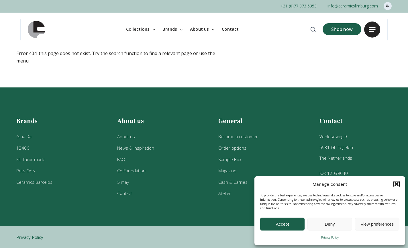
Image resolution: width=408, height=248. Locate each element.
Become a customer (238, 136)
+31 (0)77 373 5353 (298, 6)
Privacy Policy (330, 237)
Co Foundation (131, 170)
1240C (22, 148)
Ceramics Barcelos (34, 182)
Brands (169, 29)
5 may (123, 182)
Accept (282, 224)
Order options (232, 148)
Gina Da (24, 136)
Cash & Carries (233, 182)
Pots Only (25, 170)
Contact (230, 29)
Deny (330, 224)
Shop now (342, 29)
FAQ (121, 159)
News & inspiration (135, 148)
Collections (138, 29)
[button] (396, 184)
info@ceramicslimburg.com (352, 6)
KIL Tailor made (30, 159)
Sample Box (229, 159)
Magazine (227, 170)
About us (199, 29)
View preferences (377, 224)
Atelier (224, 193)
